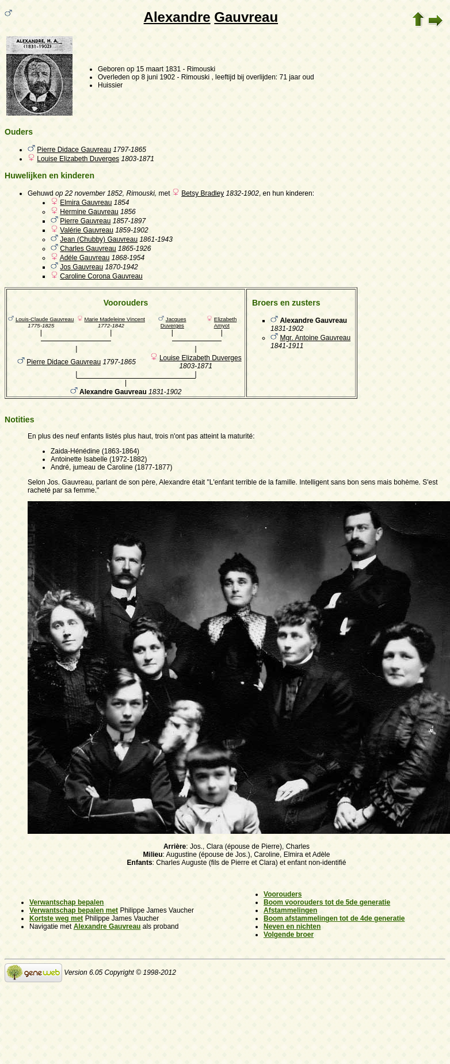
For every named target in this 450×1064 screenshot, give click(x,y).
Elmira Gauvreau (86, 203)
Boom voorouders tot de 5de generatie (327, 902)
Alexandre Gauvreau (107, 926)
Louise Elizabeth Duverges (78, 159)
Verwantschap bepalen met (73, 910)
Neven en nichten (292, 926)
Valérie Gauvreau (86, 230)
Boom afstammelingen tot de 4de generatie (334, 918)
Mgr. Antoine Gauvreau (315, 338)
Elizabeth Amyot (225, 322)
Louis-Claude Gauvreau (45, 319)
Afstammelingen (290, 910)
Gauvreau (246, 17)
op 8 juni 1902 (153, 77)
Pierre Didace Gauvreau (74, 150)
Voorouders (283, 894)
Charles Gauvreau (88, 249)
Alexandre (177, 17)
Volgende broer (289, 934)
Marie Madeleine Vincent (115, 319)
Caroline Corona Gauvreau (101, 276)
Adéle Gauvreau (85, 258)
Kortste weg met (56, 918)
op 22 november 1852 (89, 193)
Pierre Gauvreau (85, 221)
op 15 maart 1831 (154, 69)
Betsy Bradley (202, 193)
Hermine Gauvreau (89, 212)
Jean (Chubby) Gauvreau (99, 239)
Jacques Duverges (173, 322)
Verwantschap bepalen (66, 902)
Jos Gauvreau (81, 267)
